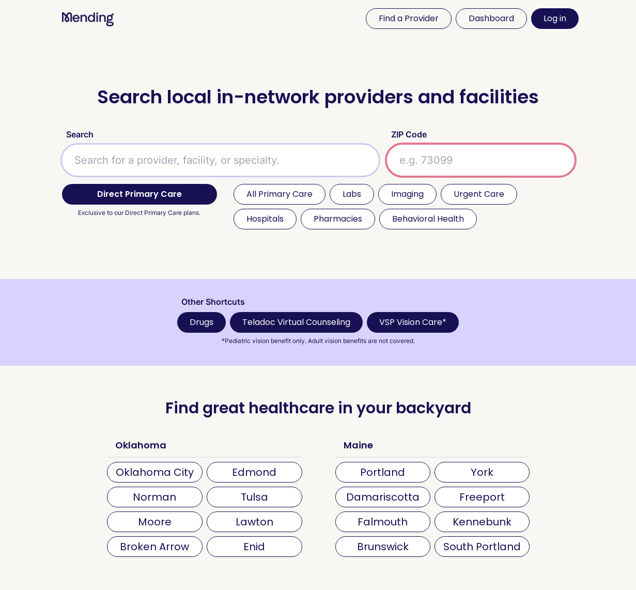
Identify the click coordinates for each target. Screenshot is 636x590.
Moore (155, 522)
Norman (154, 497)
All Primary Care (279, 194)
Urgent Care (479, 194)
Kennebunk (482, 522)
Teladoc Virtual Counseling (296, 322)
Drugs (201, 322)
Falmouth (383, 522)
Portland (382, 472)
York (482, 472)
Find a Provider (409, 18)
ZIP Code (409, 134)
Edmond (254, 472)
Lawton (254, 522)
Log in (555, 18)
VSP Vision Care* (412, 322)
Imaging (407, 194)
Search (80, 134)
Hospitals (265, 219)
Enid (254, 546)
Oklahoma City (155, 472)
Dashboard (491, 18)
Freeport (482, 497)
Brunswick (383, 546)
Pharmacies (338, 219)
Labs (352, 194)
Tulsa (254, 497)
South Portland (482, 546)
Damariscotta (383, 497)
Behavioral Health (428, 219)
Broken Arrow (154, 546)
